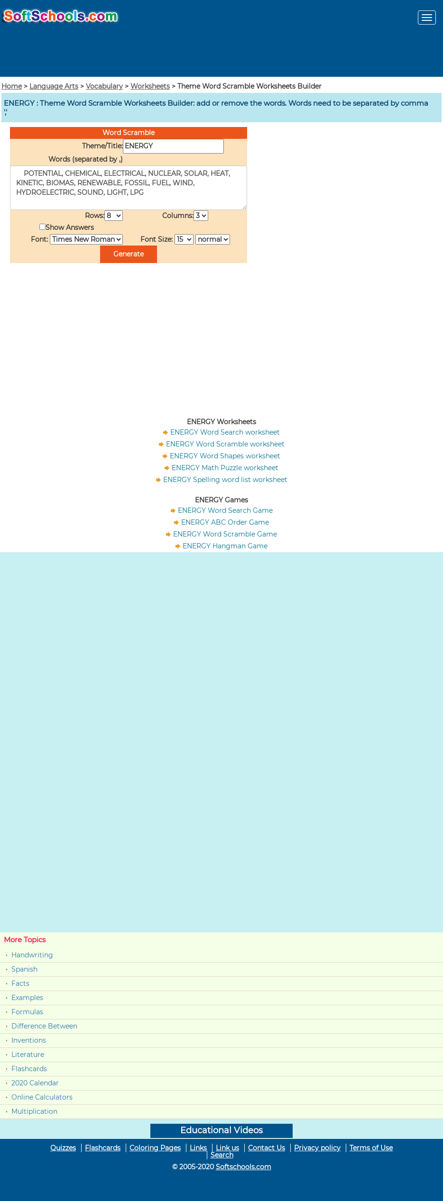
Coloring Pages (155, 1148)
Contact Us (266, 1148)
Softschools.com (243, 1167)
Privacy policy (317, 1148)
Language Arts (53, 86)
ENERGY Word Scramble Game (225, 534)
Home (11, 86)
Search (222, 1155)
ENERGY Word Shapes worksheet (225, 456)
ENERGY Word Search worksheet (225, 432)
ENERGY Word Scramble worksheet (225, 444)
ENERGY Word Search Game (225, 510)
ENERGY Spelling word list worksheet (225, 479)
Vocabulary (104, 86)
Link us (227, 1148)
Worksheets (150, 86)
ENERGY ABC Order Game (225, 522)
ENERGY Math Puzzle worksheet (225, 468)
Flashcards (29, 1069)
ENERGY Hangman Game (225, 546)
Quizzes (63, 1148)
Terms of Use (371, 1148)
